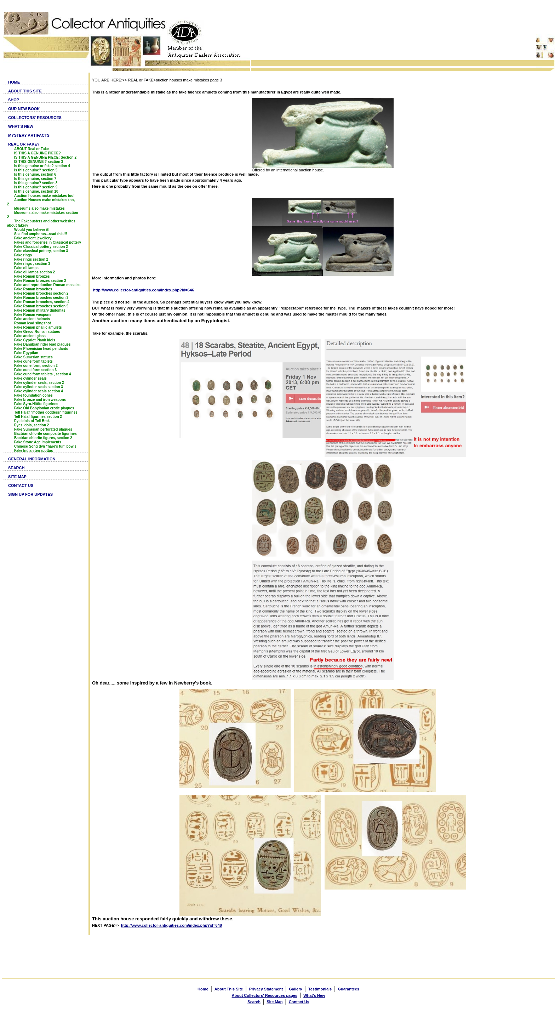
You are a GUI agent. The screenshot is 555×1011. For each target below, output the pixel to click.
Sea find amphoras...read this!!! (40, 234)
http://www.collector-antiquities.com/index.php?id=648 (171, 925)
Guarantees (348, 989)
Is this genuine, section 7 (35, 179)
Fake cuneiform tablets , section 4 (42, 374)
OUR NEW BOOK (24, 109)
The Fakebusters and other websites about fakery (41, 223)
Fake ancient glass (30, 336)
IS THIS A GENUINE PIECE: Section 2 (45, 157)
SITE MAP (17, 477)
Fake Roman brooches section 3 (41, 298)
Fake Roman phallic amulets (38, 327)
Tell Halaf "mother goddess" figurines (46, 412)
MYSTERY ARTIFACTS (29, 135)
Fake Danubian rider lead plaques (42, 344)
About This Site (228, 989)
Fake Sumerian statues (33, 357)
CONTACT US (20, 485)
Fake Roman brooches (33, 289)
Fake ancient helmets (32, 319)
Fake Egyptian (26, 353)
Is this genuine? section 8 (35, 183)
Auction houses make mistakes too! (44, 196)
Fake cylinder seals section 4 (38, 391)
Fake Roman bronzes (32, 276)
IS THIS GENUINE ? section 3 (38, 162)
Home (203, 989)
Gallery (295, 989)
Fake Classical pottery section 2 (41, 247)
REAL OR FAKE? (23, 144)
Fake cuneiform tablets (33, 361)
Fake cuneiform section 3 (35, 370)
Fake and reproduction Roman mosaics (47, 285)
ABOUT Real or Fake (31, 149)
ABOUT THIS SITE (25, 91)
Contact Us (299, 1002)
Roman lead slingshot (32, 323)
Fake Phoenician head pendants (41, 349)
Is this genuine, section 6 (35, 174)
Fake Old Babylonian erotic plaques (44, 408)
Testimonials (320, 989)
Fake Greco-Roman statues (37, 332)
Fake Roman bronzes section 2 (40, 281)
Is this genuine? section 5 (35, 170)
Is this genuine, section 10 (36, 191)
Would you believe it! (32, 230)
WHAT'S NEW (20, 126)
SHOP (13, 100)
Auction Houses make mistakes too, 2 (41, 202)
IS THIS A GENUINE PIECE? (37, 153)
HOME (14, 82)
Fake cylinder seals (30, 378)
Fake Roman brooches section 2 (41, 293)
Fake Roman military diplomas (39, 310)
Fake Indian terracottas (33, 451)
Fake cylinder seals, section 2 (39, 383)
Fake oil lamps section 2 (34, 272)
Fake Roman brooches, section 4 (41, 302)
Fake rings (23, 255)
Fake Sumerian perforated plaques (43, 429)
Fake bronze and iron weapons (40, 400)
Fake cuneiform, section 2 (36, 366)
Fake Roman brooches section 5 (41, 306)
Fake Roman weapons (32, 315)
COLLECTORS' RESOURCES (35, 117)
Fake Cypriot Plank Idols (34, 340)
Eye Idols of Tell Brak (32, 421)
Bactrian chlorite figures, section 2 (43, 438)
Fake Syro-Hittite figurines (36, 404)
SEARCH (16, 468)
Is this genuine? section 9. (36, 187)
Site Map (274, 1002)
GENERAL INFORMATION (31, 459)
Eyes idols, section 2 (31, 425)
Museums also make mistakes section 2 (42, 215)
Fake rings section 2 (31, 259)
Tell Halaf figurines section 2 (38, 417)
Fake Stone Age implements (37, 442)
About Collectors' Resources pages (264, 995)
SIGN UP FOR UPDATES (30, 494)
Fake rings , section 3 (32, 264)
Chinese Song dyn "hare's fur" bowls (45, 446)
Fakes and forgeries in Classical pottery (47, 242)
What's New (314, 995)
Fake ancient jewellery (33, 238)
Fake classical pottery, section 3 (41, 251)
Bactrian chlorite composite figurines (45, 434)
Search (254, 1002)
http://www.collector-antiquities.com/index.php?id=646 (143, 290)
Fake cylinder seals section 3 (38, 387)
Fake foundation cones (33, 395)
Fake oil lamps (26, 268)
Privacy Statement (266, 989)
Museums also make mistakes (39, 208)
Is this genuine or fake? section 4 (42, 166)
